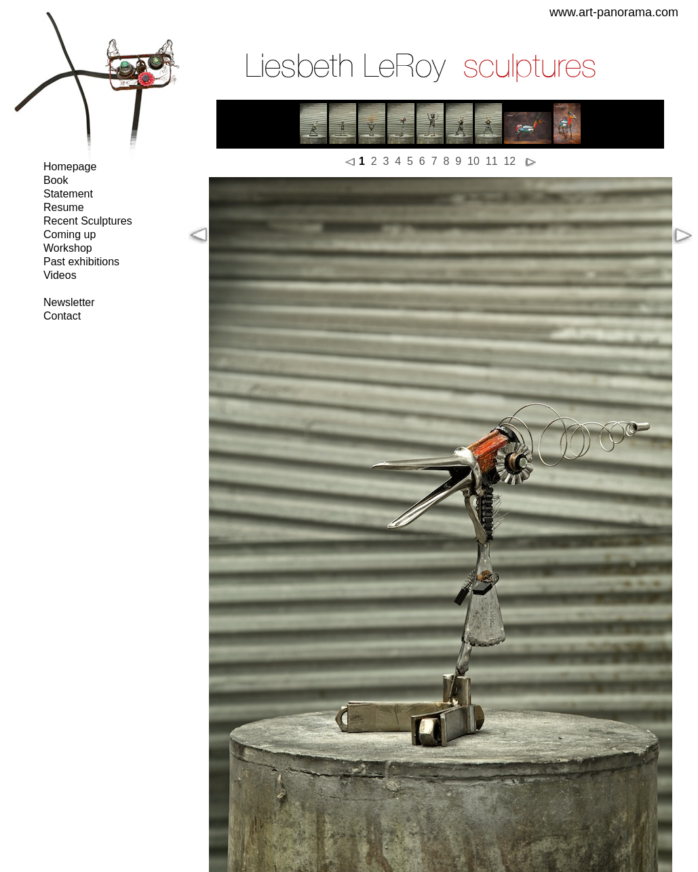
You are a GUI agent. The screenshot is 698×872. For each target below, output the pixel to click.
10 (473, 161)
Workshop (67, 248)
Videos (60, 275)
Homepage (69, 166)
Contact (62, 316)
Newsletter (69, 302)
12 (509, 161)
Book (55, 180)
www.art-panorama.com (613, 12)
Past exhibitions (81, 261)
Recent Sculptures (87, 221)
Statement (68, 194)
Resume (63, 207)
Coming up (69, 234)
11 (492, 161)
